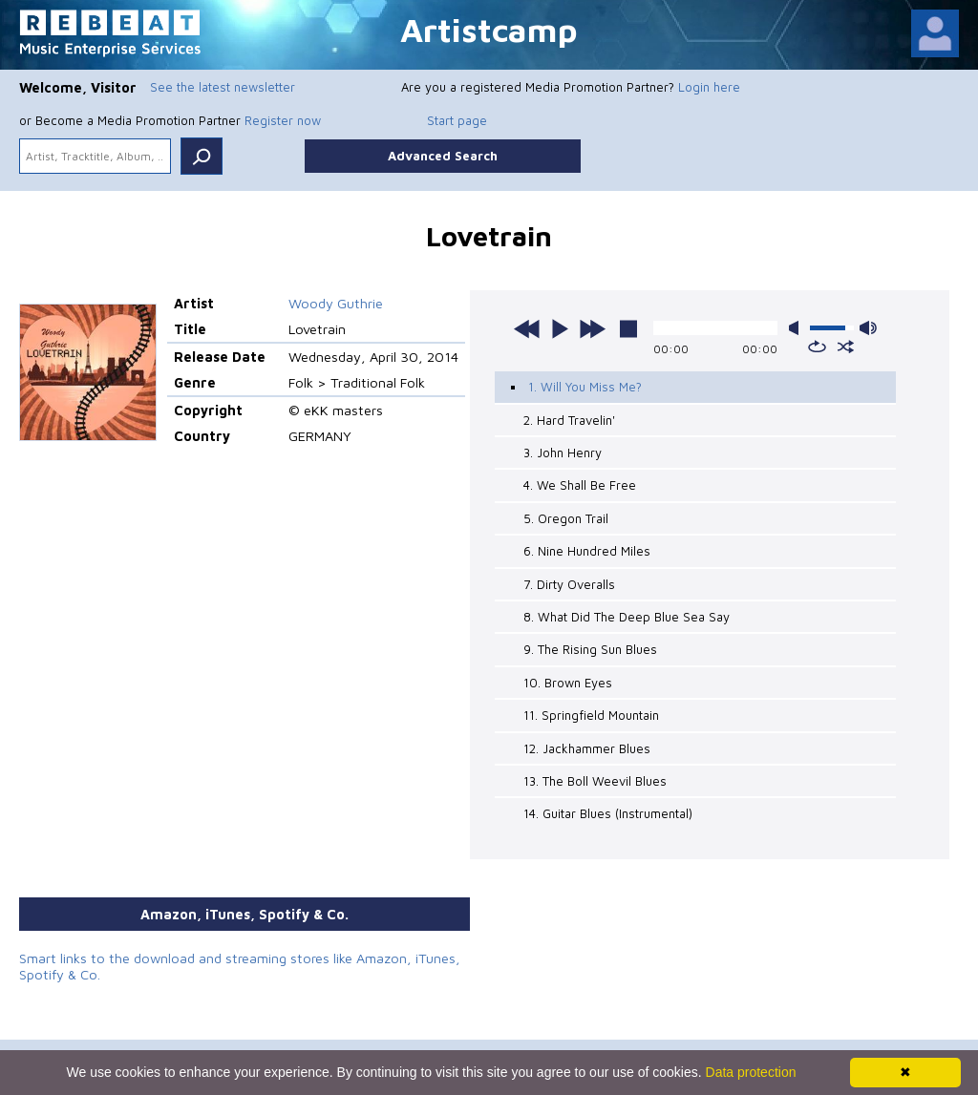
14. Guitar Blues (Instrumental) (607, 813)
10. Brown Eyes (567, 682)
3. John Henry (562, 452)
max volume (868, 328)
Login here (709, 87)
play (560, 328)
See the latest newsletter (222, 87)
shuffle (846, 346)
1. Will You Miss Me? (585, 386)
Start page (457, 120)
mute (797, 328)
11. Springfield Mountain (591, 715)
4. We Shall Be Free (579, 485)
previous (527, 328)
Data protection (751, 1072)
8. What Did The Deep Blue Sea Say (626, 616)
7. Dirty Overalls (569, 584)
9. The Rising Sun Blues (590, 649)
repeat (817, 346)
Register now (282, 120)
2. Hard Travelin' (569, 420)
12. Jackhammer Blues (586, 748)
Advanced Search (443, 155)
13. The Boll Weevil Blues (595, 781)
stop (628, 328)
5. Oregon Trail (565, 518)
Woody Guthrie (335, 303)
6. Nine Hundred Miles (586, 550)
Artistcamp (489, 29)
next (592, 328)
